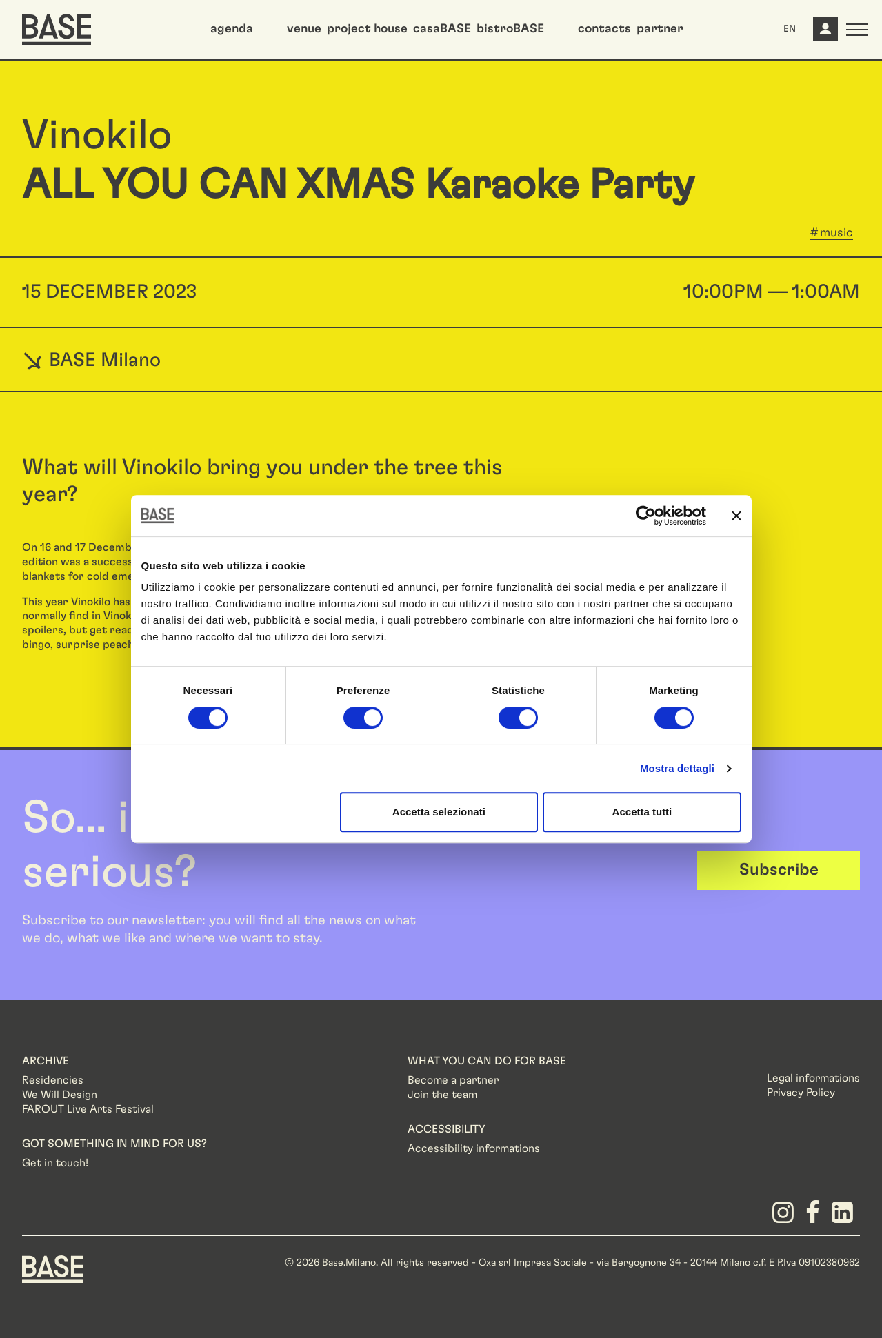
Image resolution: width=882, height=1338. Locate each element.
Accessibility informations (474, 1148)
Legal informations (813, 1078)
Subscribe (779, 870)
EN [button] (789, 29)
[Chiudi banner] (736, 515)
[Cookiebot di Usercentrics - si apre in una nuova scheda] (645, 515)
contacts (604, 29)
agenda (231, 29)
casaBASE (442, 29)
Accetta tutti (642, 812)
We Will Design (59, 1094)
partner (660, 29)
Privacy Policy (801, 1092)
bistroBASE (510, 29)
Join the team (442, 1094)
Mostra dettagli (677, 768)
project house (367, 29)
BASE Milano (91, 360)
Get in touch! (55, 1162)
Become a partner (453, 1080)
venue (304, 29)
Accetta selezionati (438, 812)
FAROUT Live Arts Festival (88, 1109)
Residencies (52, 1080)
